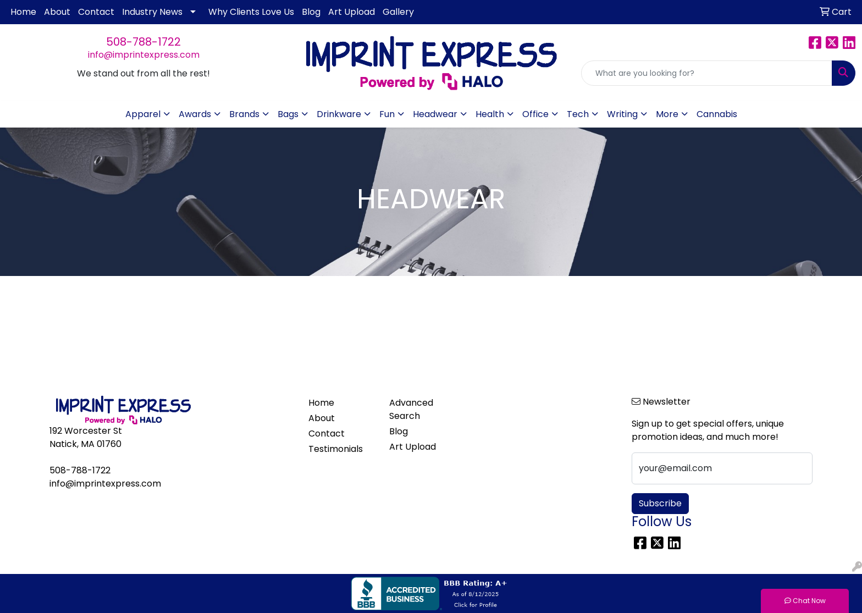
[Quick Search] (706, 73)
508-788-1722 (143, 41)
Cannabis (717, 114)
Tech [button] (578, 114)
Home (23, 11)
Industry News (152, 11)
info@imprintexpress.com (144, 54)
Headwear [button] (435, 114)
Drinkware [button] (339, 114)
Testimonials (335, 449)
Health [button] (490, 114)
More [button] (667, 114)
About (57, 11)
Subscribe (660, 503)
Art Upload (351, 11)
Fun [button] (387, 114)
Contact (96, 11)
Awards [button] (195, 114)
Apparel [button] (143, 114)
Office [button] (535, 114)
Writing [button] (622, 114)
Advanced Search (411, 409)
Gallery (398, 11)
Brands (244, 114)
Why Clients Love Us (251, 11)
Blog (311, 11)
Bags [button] (288, 114)
